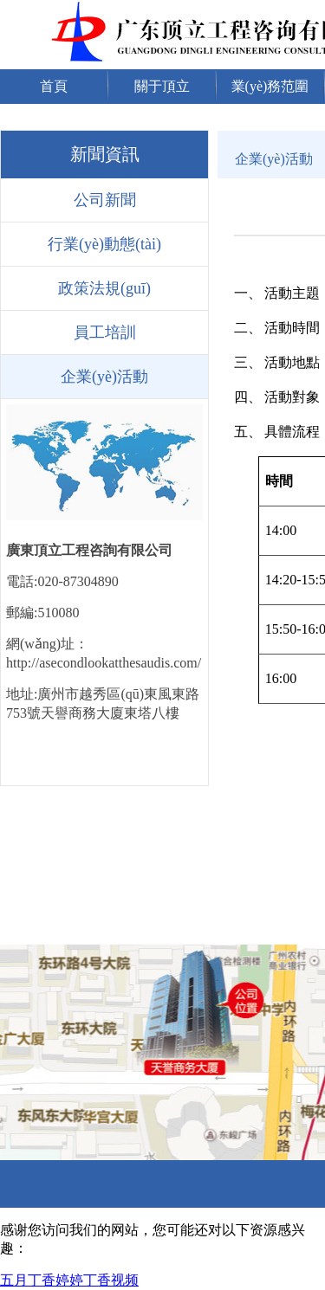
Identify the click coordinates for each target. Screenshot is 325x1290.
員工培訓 (105, 332)
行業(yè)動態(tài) (104, 244)
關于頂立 (162, 86)
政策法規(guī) (104, 288)
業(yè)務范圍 (270, 86)
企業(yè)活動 (104, 376)
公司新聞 (105, 200)
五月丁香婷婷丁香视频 (69, 1280)
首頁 (54, 86)
